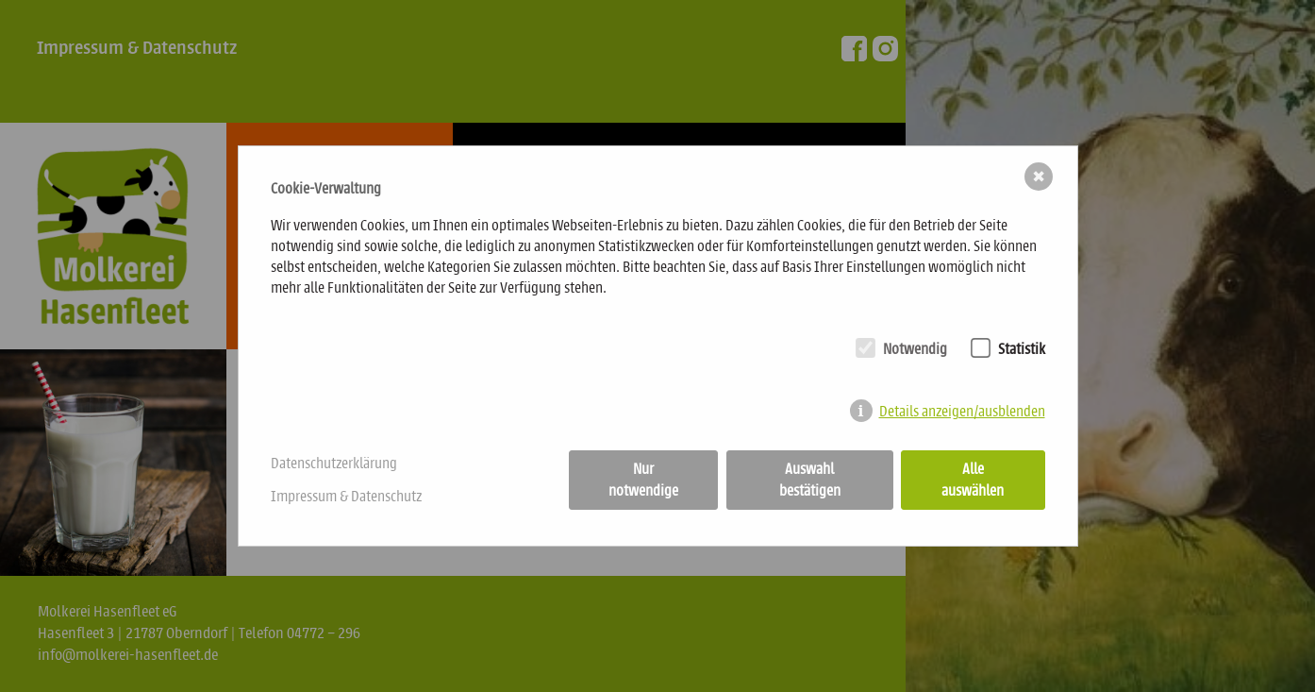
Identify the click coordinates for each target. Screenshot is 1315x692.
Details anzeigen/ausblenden (962, 411)
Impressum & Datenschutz (346, 496)
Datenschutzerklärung (334, 463)
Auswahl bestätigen (810, 479)
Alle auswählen (972, 479)
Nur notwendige (643, 479)
